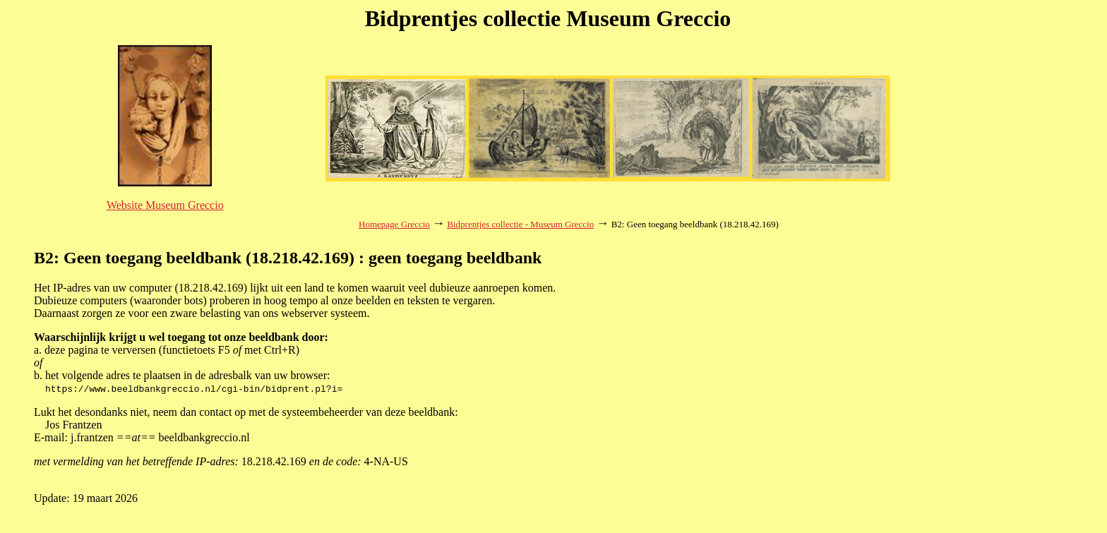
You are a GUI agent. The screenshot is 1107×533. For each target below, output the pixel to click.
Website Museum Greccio (165, 205)
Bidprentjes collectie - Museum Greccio (520, 224)
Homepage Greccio (394, 224)
